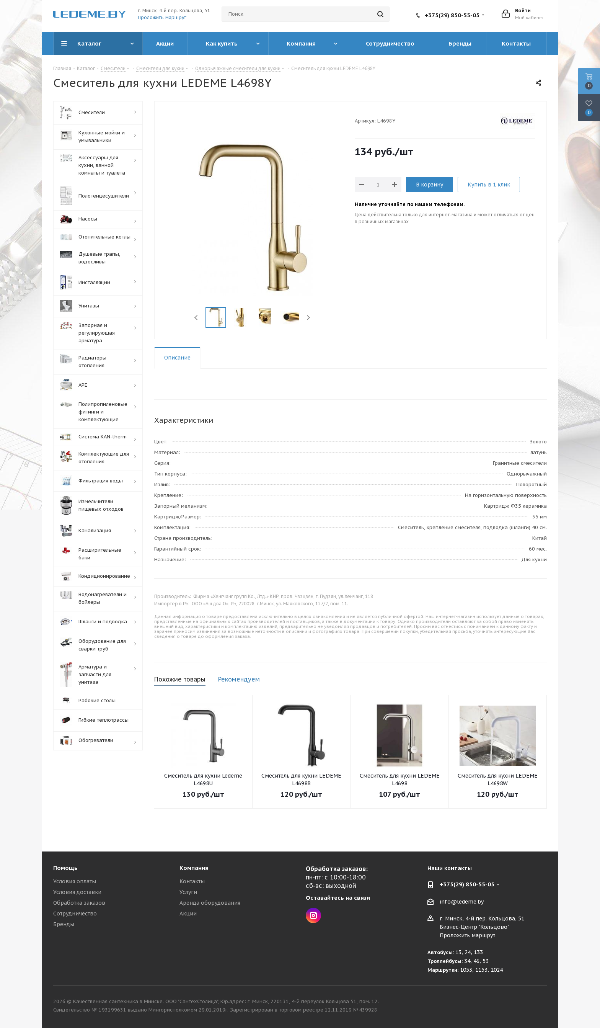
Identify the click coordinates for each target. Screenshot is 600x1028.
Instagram (313, 915)
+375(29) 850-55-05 (452, 15)
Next (308, 317)
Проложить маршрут (162, 17)
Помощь (65, 867)
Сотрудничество (75, 913)
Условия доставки (77, 892)
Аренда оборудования (209, 902)
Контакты (192, 881)
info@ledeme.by (462, 901)
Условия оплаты (74, 881)
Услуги (188, 892)
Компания (194, 867)
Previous (196, 317)
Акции (188, 913)
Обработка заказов (79, 902)
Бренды (63, 924)
